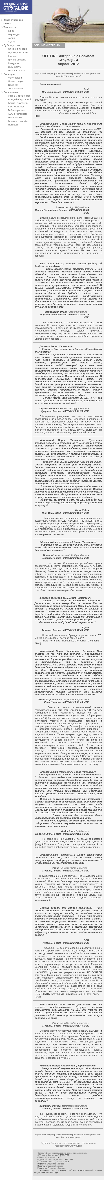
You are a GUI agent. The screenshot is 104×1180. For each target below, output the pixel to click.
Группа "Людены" (17, 59)
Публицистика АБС (18, 52)
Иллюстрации (15, 81)
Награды (13, 124)
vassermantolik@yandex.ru (71, 555)
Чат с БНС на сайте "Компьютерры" (78, 74)
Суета (11, 41)
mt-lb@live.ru (79, 831)
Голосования (15, 117)
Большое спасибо (18, 121)
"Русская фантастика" (49, 1155)
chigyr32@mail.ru (77, 207)
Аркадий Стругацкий (19, 99)
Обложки (13, 85)
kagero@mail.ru (78, 312)
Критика (12, 56)
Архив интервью (63, 73)
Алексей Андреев (47, 1162)
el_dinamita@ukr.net (75, 699)
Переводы (13, 34)
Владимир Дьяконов (57, 1168)
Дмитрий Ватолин (47, 1159)
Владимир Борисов (55, 1164)
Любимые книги (81, 73)
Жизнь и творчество (19, 95)
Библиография (16, 110)
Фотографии (15, 77)
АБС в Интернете (17, 113)
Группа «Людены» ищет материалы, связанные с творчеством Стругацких (68, 1144)
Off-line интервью (17, 48)
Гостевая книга (16, 70)
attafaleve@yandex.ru (75, 1106)
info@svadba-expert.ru (74, 868)
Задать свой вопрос (44, 73)
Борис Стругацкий (18, 103)
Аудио (11, 38)
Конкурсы (13, 63)
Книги (11, 30)
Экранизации (15, 88)
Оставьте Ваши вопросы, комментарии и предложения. (62, 1153)
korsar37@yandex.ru (76, 408)
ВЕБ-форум (14, 67)
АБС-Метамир (16, 106)
